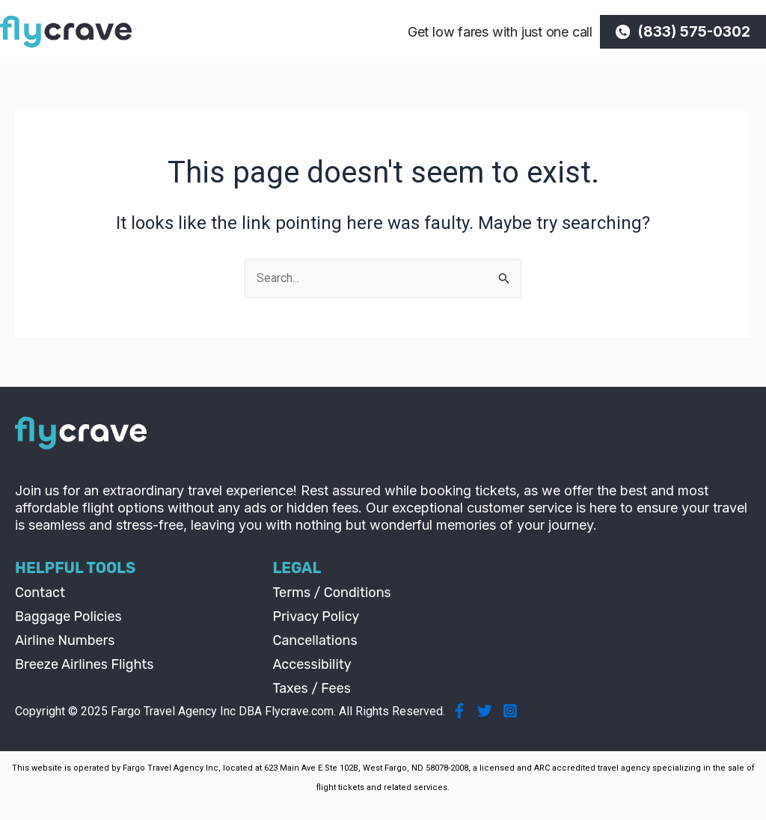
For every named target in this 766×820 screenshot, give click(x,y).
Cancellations (314, 640)
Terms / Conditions (331, 592)
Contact (40, 592)
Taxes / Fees (311, 688)
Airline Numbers (65, 640)
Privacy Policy (315, 616)
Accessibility (311, 664)
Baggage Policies (68, 616)
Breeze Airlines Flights (84, 664)
